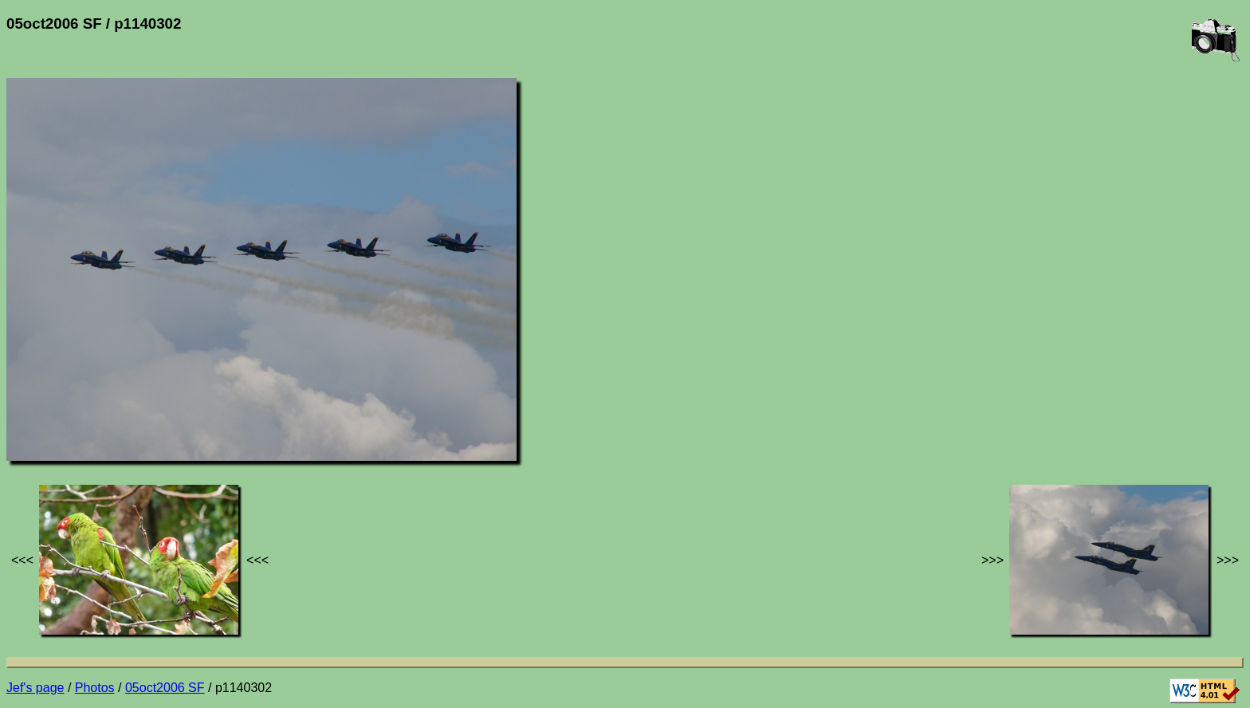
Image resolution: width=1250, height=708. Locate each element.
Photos (95, 687)
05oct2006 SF (165, 687)
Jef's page (35, 687)
